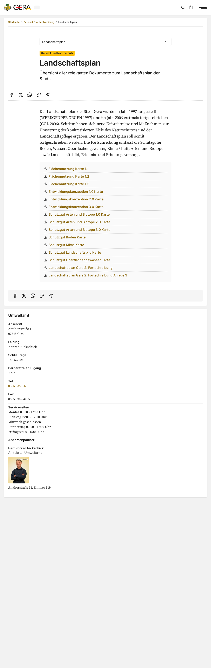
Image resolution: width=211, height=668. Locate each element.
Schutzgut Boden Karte (65, 237)
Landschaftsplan (53, 42)
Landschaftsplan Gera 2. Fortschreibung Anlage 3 (85, 275)
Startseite (14, 22)
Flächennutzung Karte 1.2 (66, 176)
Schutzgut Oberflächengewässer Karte (77, 260)
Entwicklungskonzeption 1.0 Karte (73, 192)
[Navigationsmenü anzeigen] (203, 7)
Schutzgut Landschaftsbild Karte (72, 252)
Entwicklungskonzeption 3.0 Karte (73, 207)
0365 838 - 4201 (19, 386)
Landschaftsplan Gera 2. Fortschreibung (78, 268)
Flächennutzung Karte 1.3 (66, 184)
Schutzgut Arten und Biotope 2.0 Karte (77, 222)
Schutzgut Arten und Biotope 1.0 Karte (77, 214)
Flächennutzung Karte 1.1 (66, 169)
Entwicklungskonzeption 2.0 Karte (73, 199)
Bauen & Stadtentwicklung (38, 22)
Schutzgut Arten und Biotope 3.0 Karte (77, 230)
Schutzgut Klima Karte (64, 245)
